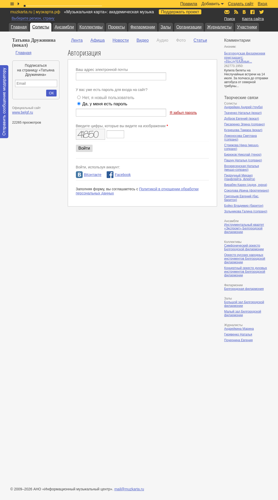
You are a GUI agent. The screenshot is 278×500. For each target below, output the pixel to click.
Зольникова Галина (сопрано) (245, 211)
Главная (19, 27)
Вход (262, 4)
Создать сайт (240, 4)
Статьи (200, 40)
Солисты (40, 27)
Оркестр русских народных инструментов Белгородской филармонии (244, 258)
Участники (247, 27)
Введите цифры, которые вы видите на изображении (122, 126)
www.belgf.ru (22, 112)
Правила (188, 4)
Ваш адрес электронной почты (102, 70)
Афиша (97, 40)
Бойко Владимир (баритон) (243, 206)
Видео (142, 40)
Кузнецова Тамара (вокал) (243, 130)
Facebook (119, 174)
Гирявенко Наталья (238, 334)
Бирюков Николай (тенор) (243, 154)
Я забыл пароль (183, 113)
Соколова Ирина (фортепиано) (246, 190)
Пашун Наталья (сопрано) (243, 160)
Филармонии (142, 27)
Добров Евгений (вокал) (241, 118)
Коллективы (91, 27)
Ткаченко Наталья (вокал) (243, 113)
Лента (77, 40)
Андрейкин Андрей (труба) (243, 107)
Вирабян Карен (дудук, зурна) (245, 185)
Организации (189, 27)
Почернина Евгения (238, 340)
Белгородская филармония (244, 289)
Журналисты (219, 27)
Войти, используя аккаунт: (98, 167)
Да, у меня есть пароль (104, 104)
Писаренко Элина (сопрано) (244, 124)
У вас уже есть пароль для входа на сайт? (112, 90)
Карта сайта (253, 18)
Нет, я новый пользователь (108, 97)
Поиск (229, 18)
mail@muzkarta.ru (129, 489)
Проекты (116, 27)
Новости (120, 40)
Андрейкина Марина (239, 329)
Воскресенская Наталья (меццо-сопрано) (241, 168)
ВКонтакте (88, 174)
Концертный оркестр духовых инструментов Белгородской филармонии (245, 271)
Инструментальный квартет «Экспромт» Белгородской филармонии (244, 228)
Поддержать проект (180, 12)
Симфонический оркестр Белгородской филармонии (244, 247)
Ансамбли (64, 27)
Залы (166, 27)
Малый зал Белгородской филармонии (242, 313)
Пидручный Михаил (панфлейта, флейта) (239, 177)
